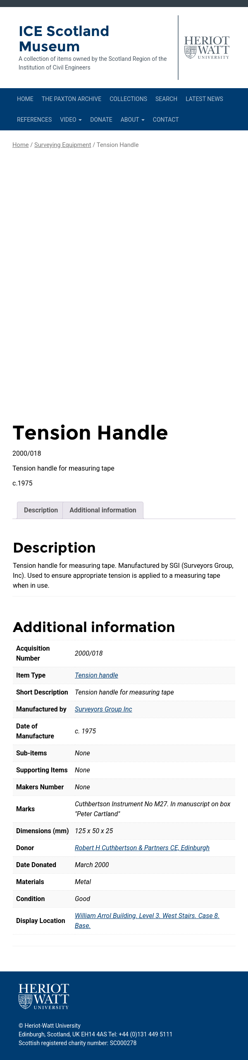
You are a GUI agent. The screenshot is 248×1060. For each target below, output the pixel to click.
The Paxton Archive (71, 99)
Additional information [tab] (102, 510)
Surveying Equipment (62, 145)
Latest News (204, 99)
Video (71, 119)
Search (166, 99)
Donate (101, 119)
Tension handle (96, 675)
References (34, 119)
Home (25, 99)
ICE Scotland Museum (64, 38)
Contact (166, 119)
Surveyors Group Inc (103, 709)
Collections (128, 99)
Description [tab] (41, 510)
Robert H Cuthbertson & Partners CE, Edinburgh (142, 848)
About (133, 119)
